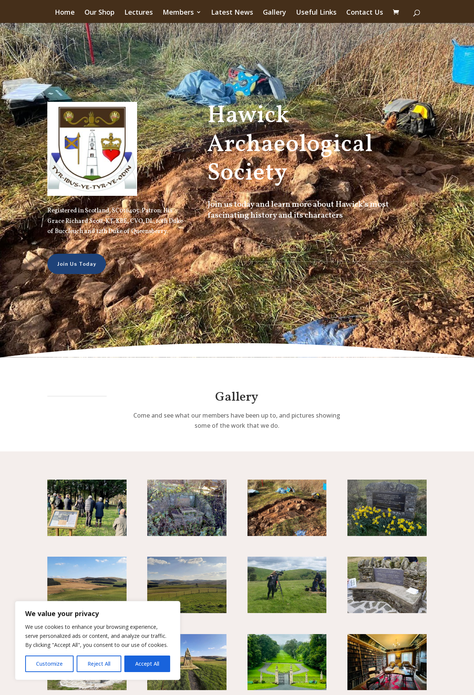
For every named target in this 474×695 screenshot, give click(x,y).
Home (65, 13)
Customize (49, 663)
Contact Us (364, 13)
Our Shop (100, 13)
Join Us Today (64, 264)
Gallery (274, 13)
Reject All (99, 663)
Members (178, 13)
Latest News (232, 13)
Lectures (138, 13)
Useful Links (316, 13)
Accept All (147, 663)
